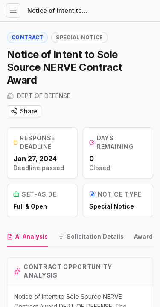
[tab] (27, 237)
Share (24, 111)
